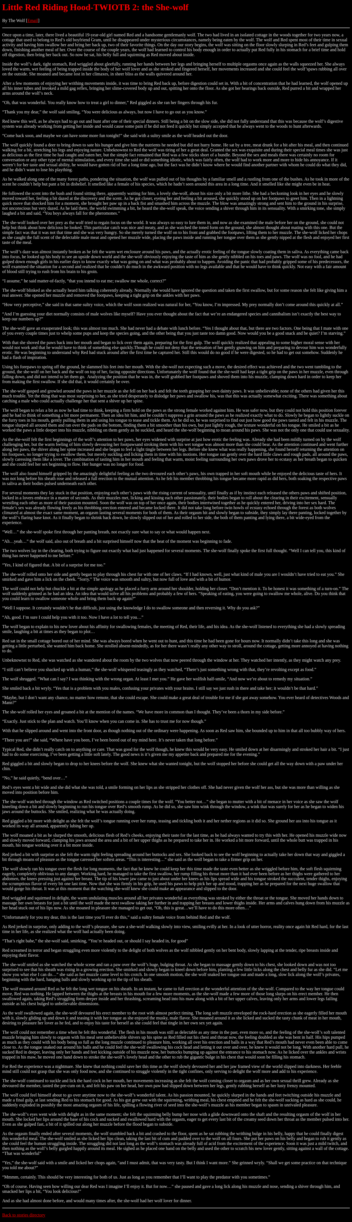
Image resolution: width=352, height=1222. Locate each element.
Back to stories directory (23, 1215)
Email (33, 20)
